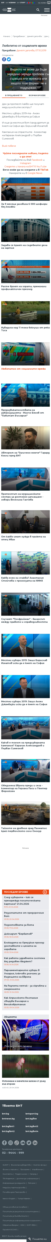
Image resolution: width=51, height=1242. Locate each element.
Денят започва (34, 36)
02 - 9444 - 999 (13, 1152)
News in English (9, 1199)
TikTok (44, 170)
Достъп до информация (27, 1178)
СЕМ (22, 1225)
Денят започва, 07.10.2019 (31, 50)
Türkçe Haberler (24, 1199)
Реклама (44, 15)
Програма (24, 1169)
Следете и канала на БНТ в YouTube (25, 166)
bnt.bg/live (31, 1118)
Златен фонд (39, 1165)
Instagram (25, 163)
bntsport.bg (32, 1113)
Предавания (19, 36)
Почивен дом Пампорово (14, 1192)
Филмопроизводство (21, 1165)
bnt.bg (5, 1113)
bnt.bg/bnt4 (32, 1131)
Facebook (37, 160)
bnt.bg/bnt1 (8, 1126)
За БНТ (5, 1165)
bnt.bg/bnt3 (32, 1126)
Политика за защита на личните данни (21, 1211)
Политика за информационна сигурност (21, 1220)
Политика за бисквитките (15, 1216)
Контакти (8, 1174)
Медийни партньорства (14, 1188)
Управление (37, 1169)
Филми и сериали (10, 1169)
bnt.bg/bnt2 (8, 1131)
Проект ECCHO (10, 1230)
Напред (33, 1174)
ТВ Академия (8, 1178)
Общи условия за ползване (15, 1207)
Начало (6, 36)
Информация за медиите (14, 1183)
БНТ (2, 3)
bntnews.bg (8, 1118)
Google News (35, 173)
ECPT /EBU (31, 1225)
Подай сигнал (21, 1174)
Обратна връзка (10, 1225)
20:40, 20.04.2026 (11, 1088)
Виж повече (9, 146)
